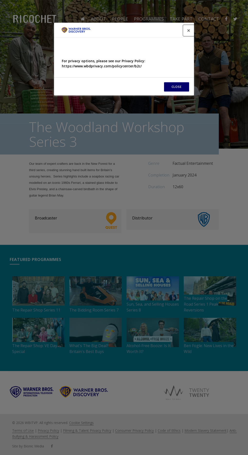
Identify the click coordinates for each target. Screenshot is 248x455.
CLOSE (177, 87)
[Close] (188, 30)
